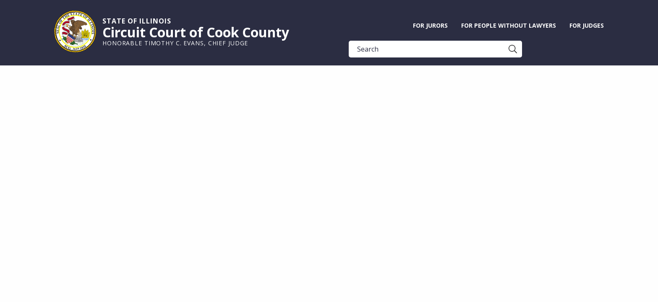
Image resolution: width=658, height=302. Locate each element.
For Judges (586, 25)
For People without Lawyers (508, 25)
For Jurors (430, 25)
